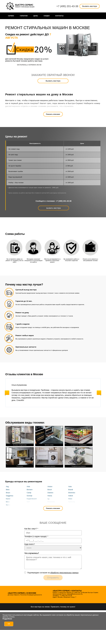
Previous (7, 392)
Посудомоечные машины (78, 456)
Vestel (70, 504)
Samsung (71, 501)
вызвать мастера (53, 208)
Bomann (30, 489)
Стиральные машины (49, 456)
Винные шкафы (49, 435)
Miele (8, 501)
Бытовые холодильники (20, 435)
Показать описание (53, 114)
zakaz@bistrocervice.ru (75, 593)
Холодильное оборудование (78, 435)
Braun (8, 492)
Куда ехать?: (29, 544)
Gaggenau (9, 495)
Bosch (50, 489)
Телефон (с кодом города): (36, 536)
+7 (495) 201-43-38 (67, 6)
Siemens (30, 504)
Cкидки (47, 16)
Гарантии (24, 16)
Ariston (50, 486)
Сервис (11, 16)
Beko (8, 489)
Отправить (53, 577)
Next (99, 392)
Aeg (7, 486)
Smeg (50, 504)
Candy (29, 492)
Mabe (70, 498)
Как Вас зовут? (31, 528)
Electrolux (71, 492)
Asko (70, 486)
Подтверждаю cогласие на (52, 572)
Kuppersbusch (32, 498)
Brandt (70, 489)
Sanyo (8, 504)
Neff (28, 501)
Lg (48, 498)
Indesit (70, 495)
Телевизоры (20, 456)
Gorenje (29, 495)
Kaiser (8, 498)
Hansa (50, 495)
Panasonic (51, 501)
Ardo (28, 486)
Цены (35, 16)
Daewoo (50, 492)
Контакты (59, 16)
